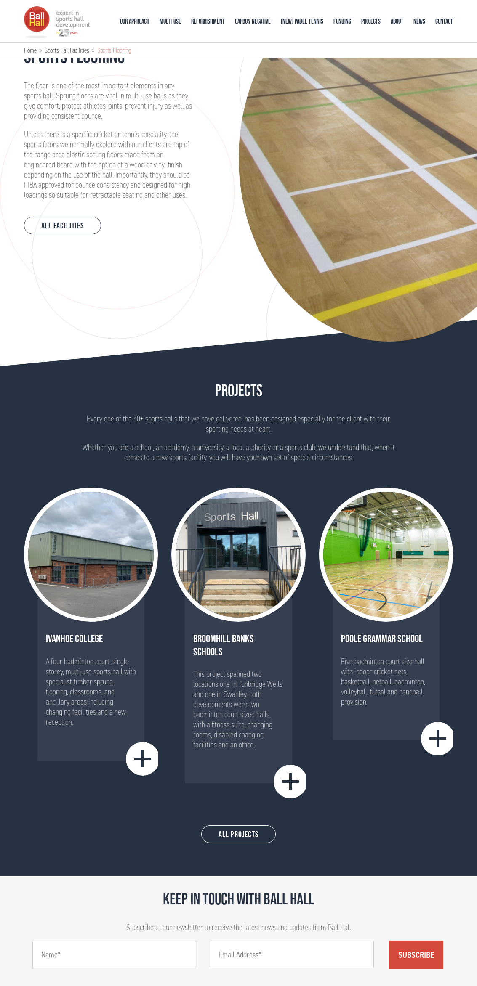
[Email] (292, 954)
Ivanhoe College (74, 638)
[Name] (114, 954)
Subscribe (416, 954)
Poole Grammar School (382, 638)
